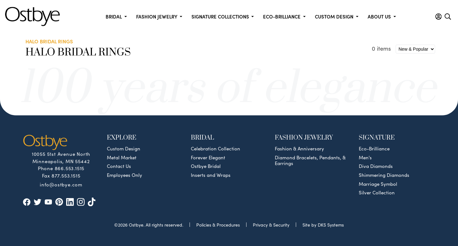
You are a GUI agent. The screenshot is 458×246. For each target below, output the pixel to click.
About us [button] (380, 16)
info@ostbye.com (61, 184)
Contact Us (119, 166)
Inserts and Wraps (211, 175)
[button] (438, 16)
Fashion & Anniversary (299, 148)
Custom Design (123, 148)
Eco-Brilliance (374, 148)
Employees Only (124, 175)
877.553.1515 (66, 175)
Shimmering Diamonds (384, 175)
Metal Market (121, 157)
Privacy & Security (271, 224)
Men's (365, 157)
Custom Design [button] (335, 16)
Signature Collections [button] (220, 16)
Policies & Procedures (218, 224)
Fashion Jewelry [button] (157, 16)
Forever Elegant (208, 157)
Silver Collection (377, 192)
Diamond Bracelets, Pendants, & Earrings (310, 160)
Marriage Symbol (378, 184)
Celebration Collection (215, 148)
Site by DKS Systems (323, 224)
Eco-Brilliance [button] (282, 16)
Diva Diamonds (376, 166)
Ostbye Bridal (206, 166)
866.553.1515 (70, 168)
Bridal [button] (114, 16)
